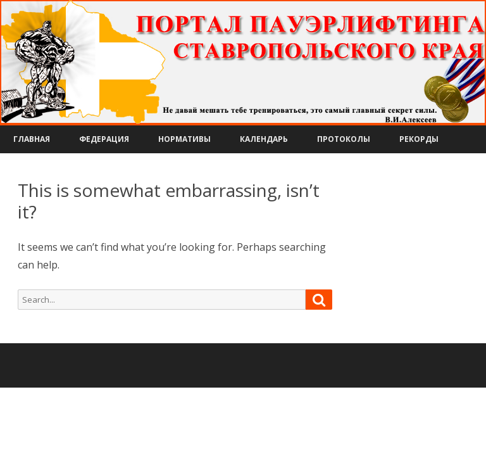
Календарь (264, 139)
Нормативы (184, 139)
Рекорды (419, 139)
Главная (31, 139)
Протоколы (343, 139)
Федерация (104, 139)
